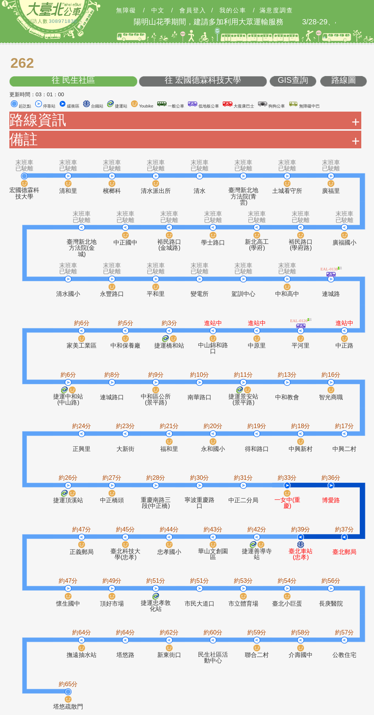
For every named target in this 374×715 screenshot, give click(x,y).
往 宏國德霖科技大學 (203, 80)
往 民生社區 (73, 80)
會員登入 (192, 10)
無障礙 (126, 10)
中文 (158, 10)
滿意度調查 (276, 10)
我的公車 (232, 10)
